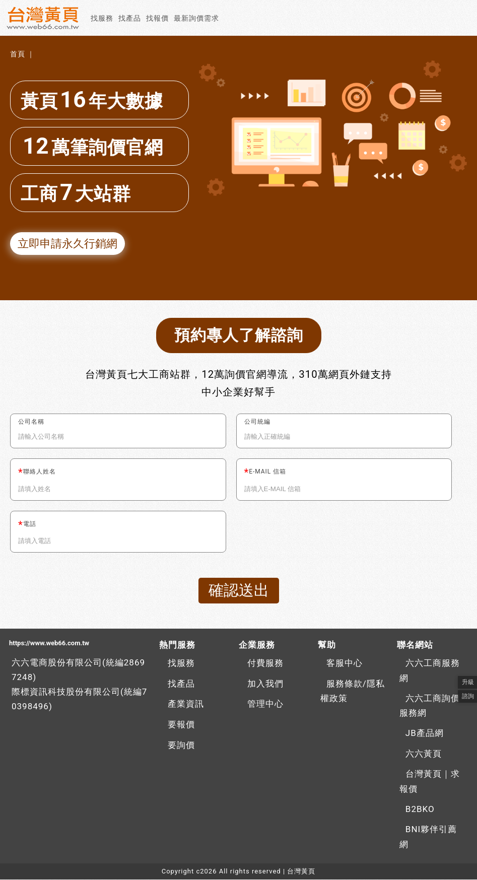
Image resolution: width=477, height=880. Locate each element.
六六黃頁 (423, 754)
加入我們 (265, 684)
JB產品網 (424, 733)
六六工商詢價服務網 (429, 706)
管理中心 (265, 704)
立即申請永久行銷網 (67, 243)
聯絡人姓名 (39, 472)
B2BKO (420, 809)
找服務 (102, 18)
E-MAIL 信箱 (267, 472)
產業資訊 (186, 704)
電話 (29, 524)
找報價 (157, 18)
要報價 (181, 725)
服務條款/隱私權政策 (352, 691)
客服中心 (344, 663)
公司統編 (257, 422)
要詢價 (181, 745)
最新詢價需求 (196, 18)
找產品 (129, 18)
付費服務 (265, 663)
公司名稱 (31, 422)
